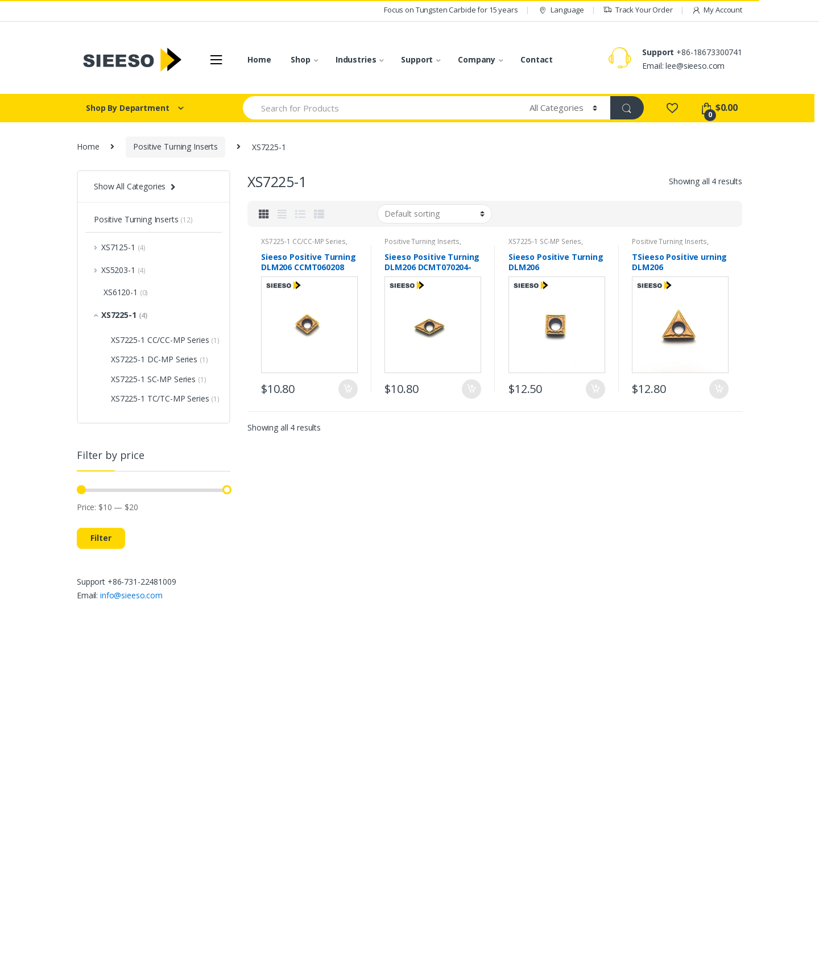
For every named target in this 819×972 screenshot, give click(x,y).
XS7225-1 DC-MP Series (159, 359)
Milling (368, 846)
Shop (300, 59)
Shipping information (648, 863)
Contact (536, 59)
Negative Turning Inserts (401, 796)
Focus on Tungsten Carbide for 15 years (451, 10)
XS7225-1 (120, 314)
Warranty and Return (648, 846)
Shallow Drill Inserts (392, 880)
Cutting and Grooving (395, 829)
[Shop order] (434, 214)
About (494, 771)
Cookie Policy (507, 838)
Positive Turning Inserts (175, 146)
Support (417, 59)
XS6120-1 (121, 292)
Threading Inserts (388, 863)
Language (560, 10)
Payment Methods (644, 829)
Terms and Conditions (523, 788)
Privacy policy (507, 821)
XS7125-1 (120, 247)
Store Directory (638, 880)
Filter (100, 537)
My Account (717, 10)
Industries (356, 59)
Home (259, 59)
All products (378, 779)
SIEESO (94, 959)
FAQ (619, 813)
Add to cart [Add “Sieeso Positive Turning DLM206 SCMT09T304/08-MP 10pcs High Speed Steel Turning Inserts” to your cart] (595, 389)
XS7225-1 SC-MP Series (544, 241)
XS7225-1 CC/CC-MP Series (303, 241)
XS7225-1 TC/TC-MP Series (165, 398)
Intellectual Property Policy (531, 805)
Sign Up (707, 695)
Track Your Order (638, 10)
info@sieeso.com (131, 595)
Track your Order (641, 796)
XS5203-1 (120, 269)
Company (476, 59)
